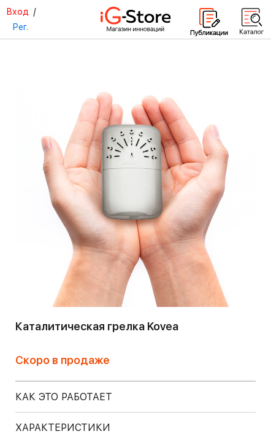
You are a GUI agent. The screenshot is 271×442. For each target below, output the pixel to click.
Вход (17, 12)
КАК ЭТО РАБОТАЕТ (63, 397)
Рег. (20, 27)
